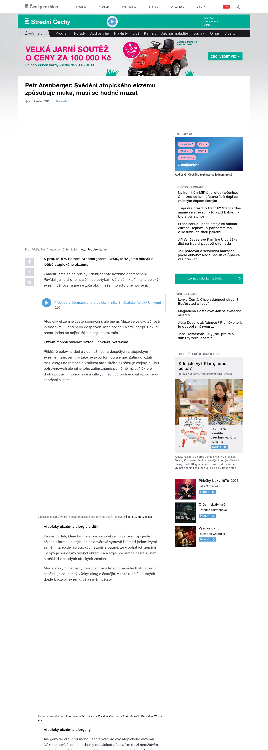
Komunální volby (44, 693)
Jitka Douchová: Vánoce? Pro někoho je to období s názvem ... (219, 363)
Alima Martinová (59, 651)
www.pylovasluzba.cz (69, 642)
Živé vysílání (186, 157)
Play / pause (46, 241)
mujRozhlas (129, 6)
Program (104, 6)
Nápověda (141, 693)
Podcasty (89, 699)
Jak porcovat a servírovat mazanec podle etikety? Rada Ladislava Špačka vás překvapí (219, 279)
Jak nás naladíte (174, 33)
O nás (215, 33)
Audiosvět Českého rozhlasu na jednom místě (203, 174)
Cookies (176, 730)
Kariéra (139, 704)
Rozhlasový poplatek (148, 715)
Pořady (80, 33)
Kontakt (198, 33)
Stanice (153, 6)
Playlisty (121, 33)
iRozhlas (81, 6)
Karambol (62, 101)
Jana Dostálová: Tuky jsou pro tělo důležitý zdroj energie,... (220, 380)
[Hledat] (238, 6)
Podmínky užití (214, 730)
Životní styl (34, 33)
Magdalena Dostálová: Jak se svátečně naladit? (220, 344)
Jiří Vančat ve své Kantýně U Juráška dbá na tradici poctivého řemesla (220, 260)
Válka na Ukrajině (44, 688)
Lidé (136, 33)
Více (229, 33)
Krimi (203, 144)
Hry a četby (186, 144)
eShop (37, 704)
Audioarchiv (210, 21)
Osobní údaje (192, 730)
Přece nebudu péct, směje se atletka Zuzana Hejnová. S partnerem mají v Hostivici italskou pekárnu (220, 240)
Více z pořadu (187, 320)
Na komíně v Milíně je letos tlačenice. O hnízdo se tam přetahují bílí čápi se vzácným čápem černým (220, 199)
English (230, 730)
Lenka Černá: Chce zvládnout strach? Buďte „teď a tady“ (219, 329)
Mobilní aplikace (94, 704)
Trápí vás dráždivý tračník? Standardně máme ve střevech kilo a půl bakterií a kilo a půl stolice (220, 218)
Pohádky (185, 151)
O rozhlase (177, 6)
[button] (159, 242)
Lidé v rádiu (142, 699)
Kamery (206, 25)
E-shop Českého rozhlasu (197, 401)
